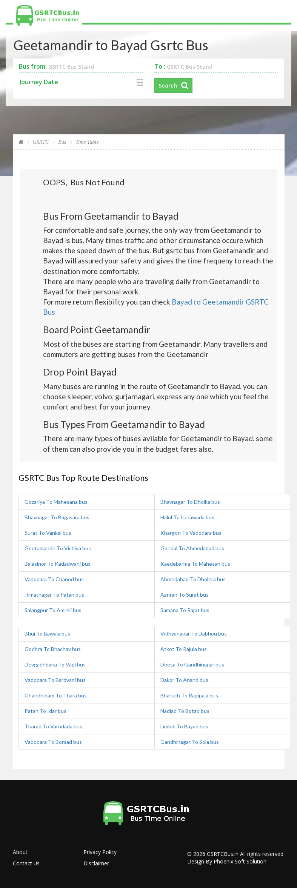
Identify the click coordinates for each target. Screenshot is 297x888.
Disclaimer (96, 862)
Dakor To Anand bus (184, 679)
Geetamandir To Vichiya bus (58, 548)
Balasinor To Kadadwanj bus (58, 563)
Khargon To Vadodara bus (191, 532)
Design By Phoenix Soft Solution (226, 861)
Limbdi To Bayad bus (184, 726)
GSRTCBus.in (223, 853)
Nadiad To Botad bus (184, 710)
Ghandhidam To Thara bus (56, 695)
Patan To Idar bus (45, 710)
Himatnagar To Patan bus (54, 594)
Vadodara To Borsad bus (53, 741)
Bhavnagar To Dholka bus (190, 501)
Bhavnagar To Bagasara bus (57, 517)
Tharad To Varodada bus (53, 726)
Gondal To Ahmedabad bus (192, 548)
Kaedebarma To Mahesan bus (195, 563)
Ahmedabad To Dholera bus (193, 579)
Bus (62, 142)
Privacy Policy (100, 851)
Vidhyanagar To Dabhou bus (193, 633)
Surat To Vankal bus (48, 532)
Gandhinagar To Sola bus (189, 741)
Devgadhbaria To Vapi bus (55, 664)
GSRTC (41, 142)
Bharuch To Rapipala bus (189, 695)
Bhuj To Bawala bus (47, 633)
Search (168, 85)
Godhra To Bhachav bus (53, 648)
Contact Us (26, 862)
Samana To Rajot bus (184, 609)
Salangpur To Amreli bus (53, 609)
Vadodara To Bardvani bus (55, 679)
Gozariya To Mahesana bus (56, 501)
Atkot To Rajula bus (183, 648)
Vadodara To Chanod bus (54, 579)
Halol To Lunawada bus (187, 517)
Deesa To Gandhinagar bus (192, 664)
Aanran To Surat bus (184, 594)
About (20, 851)
